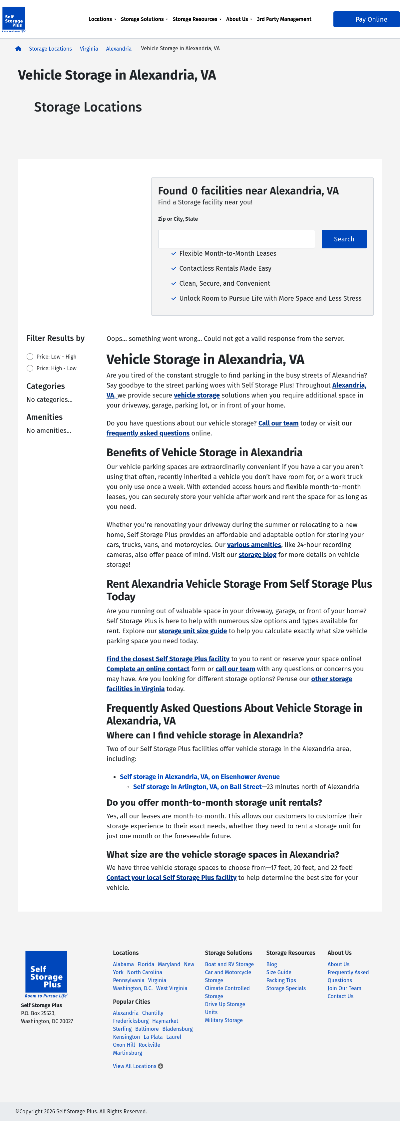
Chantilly (153, 1013)
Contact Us (340, 996)
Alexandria (119, 49)
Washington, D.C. (133, 988)
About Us (238, 19)
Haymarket (165, 1021)
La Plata (153, 1037)
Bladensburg (177, 1029)
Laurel (173, 1037)
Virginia (89, 49)
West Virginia (172, 988)
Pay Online (345, 23)
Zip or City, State (178, 219)
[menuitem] (103, 23)
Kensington (126, 1037)
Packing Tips (281, 980)
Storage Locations (50, 49)
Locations (101, 19)
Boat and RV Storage (229, 964)
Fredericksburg (131, 1021)
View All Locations (138, 1066)
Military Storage (224, 1020)
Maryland (169, 964)
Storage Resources (196, 19)
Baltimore (147, 1029)
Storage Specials (286, 988)
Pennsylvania (129, 980)
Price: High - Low (57, 368)
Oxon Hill (124, 1045)
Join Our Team (345, 988)
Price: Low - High (57, 357)
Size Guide (278, 972)
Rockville (149, 1045)
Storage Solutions (143, 19)
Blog (271, 964)
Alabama (123, 964)
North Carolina (144, 972)
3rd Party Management (273, 23)
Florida (146, 964)
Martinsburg (127, 1053)
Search (344, 239)
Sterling (122, 1029)
